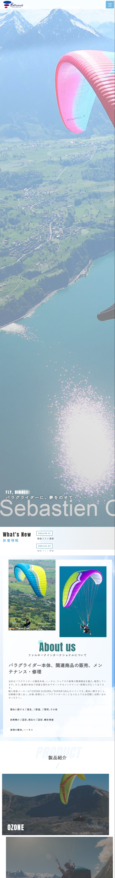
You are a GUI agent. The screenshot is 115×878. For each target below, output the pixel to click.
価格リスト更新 (45, 538)
